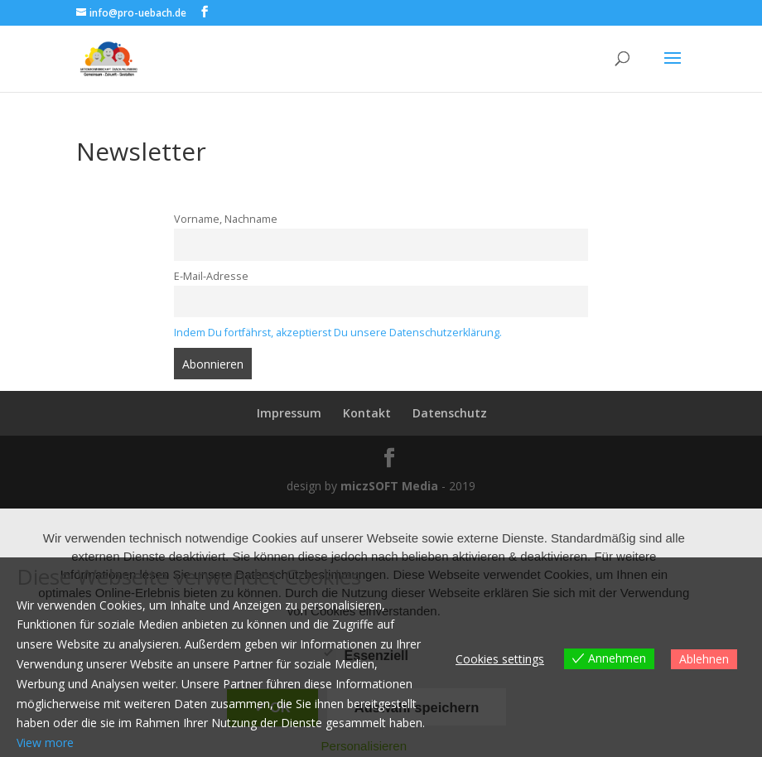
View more (45, 742)
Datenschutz (449, 413)
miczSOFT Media (389, 486)
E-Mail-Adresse (211, 276)
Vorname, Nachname (225, 219)
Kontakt (367, 413)
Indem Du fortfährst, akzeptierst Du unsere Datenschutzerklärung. (338, 332)
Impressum (289, 413)
